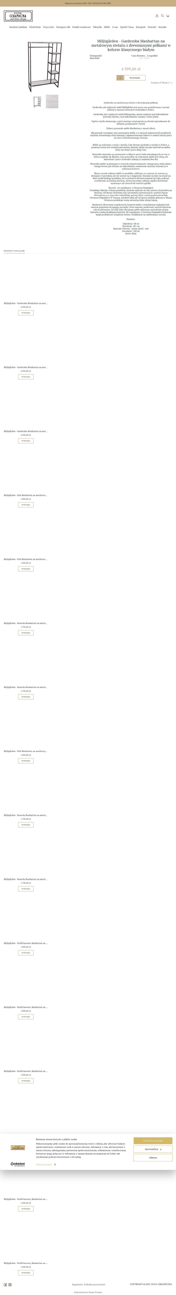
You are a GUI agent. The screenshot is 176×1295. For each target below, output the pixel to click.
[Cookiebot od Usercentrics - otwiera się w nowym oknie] (18, 1290)
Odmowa (153, 1282)
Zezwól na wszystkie (153, 1265)
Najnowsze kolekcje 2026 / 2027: (88, 3)
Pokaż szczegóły (44, 1289)
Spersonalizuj (153, 1274)
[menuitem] (18, 27)
